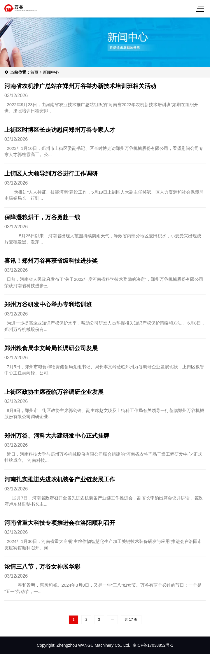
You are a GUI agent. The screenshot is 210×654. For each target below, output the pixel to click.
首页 (34, 72)
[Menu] (201, 8)
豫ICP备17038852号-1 (152, 645)
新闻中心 (51, 72)
